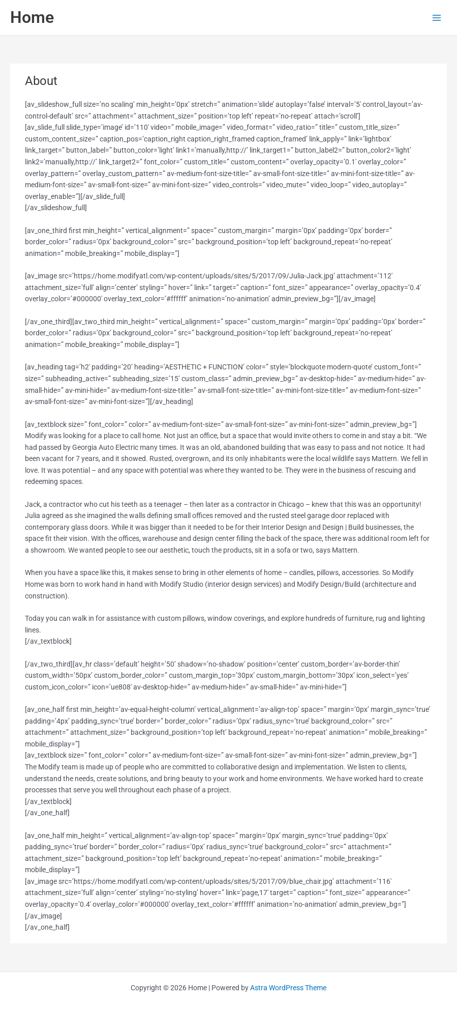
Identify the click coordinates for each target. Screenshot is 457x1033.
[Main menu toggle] (436, 17)
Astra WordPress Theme (288, 988)
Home (32, 17)
